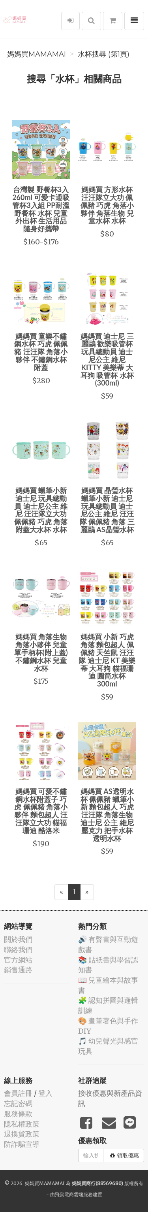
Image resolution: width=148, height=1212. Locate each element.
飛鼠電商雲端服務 (74, 1194)
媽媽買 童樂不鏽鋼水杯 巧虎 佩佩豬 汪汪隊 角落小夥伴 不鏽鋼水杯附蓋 (40, 352)
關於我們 (18, 939)
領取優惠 (124, 1155)
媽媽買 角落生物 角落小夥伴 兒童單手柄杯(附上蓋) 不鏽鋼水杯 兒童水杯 (41, 652)
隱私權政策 (21, 1124)
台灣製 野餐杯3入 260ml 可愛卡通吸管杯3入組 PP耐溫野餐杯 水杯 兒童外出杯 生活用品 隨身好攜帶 (40, 209)
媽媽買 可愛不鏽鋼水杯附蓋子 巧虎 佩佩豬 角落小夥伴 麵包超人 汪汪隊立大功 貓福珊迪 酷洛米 (40, 811)
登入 (45, 1093)
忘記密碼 (18, 1103)
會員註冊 (18, 1093)
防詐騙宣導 (21, 1144)
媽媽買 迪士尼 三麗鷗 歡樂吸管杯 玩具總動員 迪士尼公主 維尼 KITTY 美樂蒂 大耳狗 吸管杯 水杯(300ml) (107, 360)
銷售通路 (18, 969)
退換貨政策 (21, 1133)
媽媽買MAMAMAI (36, 54)
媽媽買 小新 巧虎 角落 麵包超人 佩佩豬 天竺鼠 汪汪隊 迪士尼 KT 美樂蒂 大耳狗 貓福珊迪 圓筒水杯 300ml (107, 660)
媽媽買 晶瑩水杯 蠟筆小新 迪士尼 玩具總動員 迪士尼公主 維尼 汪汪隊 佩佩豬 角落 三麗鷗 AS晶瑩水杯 (107, 510)
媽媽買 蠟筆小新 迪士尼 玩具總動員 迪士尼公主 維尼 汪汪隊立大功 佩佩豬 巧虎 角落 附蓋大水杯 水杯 (40, 510)
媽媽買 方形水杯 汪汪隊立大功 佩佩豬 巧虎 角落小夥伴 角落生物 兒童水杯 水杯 (107, 205)
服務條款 (18, 1113)
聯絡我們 (18, 949)
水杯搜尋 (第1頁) (103, 54)
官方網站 (18, 959)
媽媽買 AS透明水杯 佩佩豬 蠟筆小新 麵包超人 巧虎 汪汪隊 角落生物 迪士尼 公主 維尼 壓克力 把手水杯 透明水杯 (107, 815)
